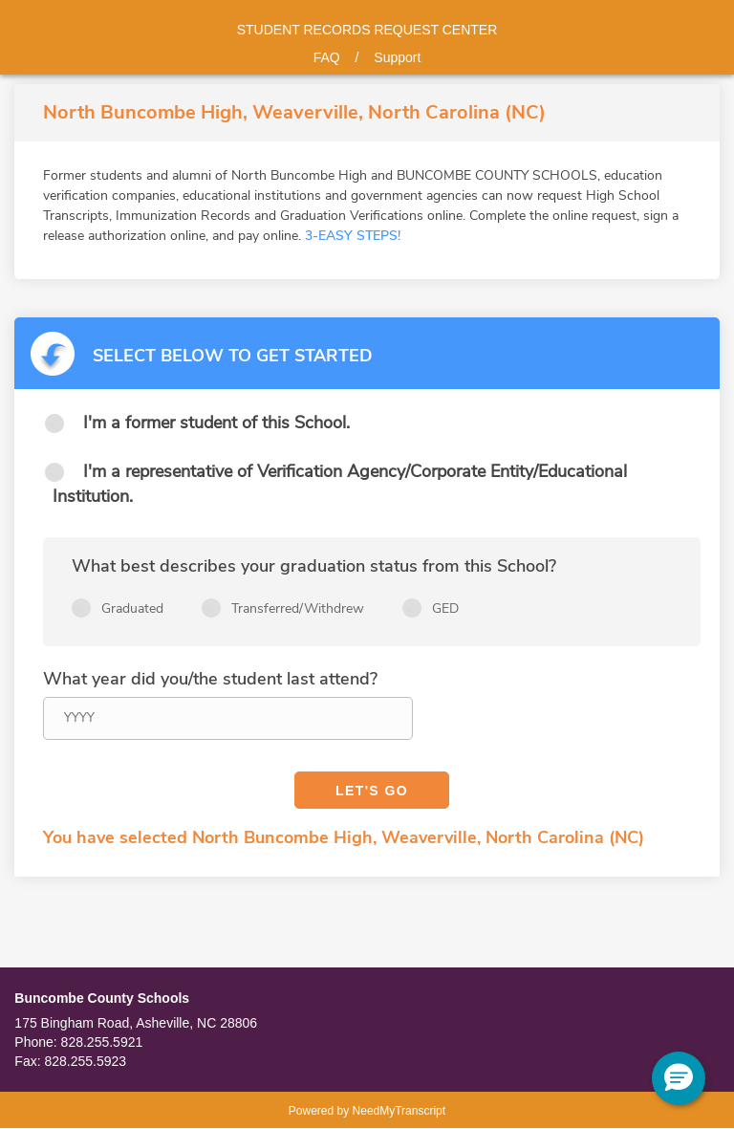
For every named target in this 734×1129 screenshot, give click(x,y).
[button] (678, 1078)
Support (397, 57)
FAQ (326, 57)
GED (445, 608)
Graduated (132, 608)
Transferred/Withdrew (297, 608)
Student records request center (367, 29)
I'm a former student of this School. (216, 422)
